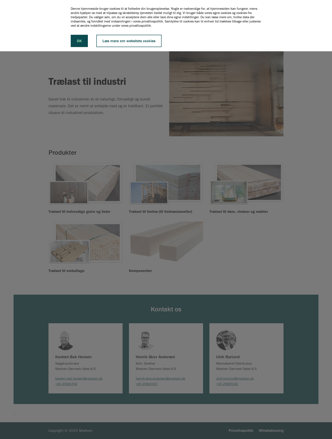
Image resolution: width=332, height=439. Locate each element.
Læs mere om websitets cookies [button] (128, 40)
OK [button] (79, 40)
